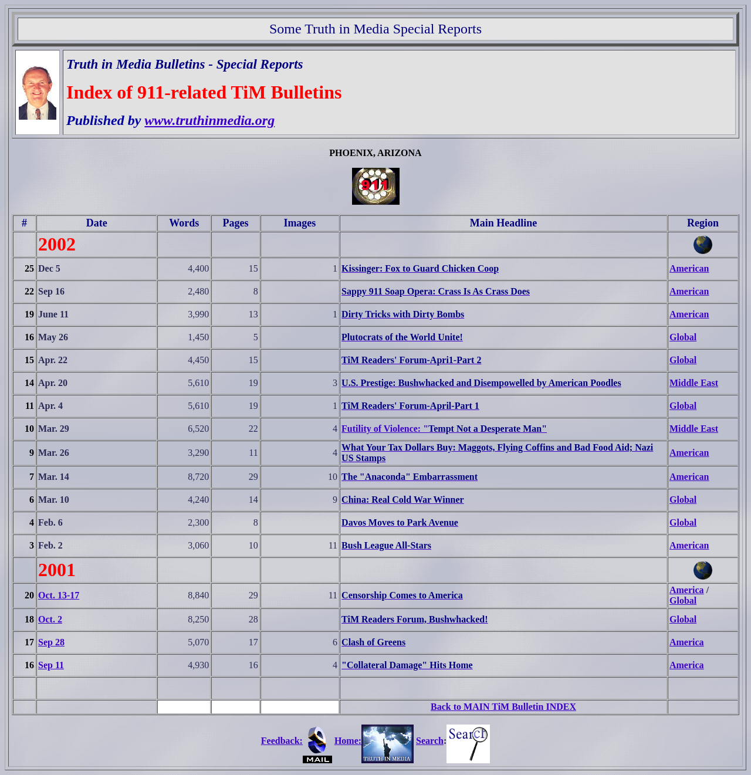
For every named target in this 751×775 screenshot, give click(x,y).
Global (682, 337)
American (689, 268)
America (686, 590)
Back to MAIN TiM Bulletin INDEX (503, 707)
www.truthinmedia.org (209, 120)
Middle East (693, 383)
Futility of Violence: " (384, 429)
